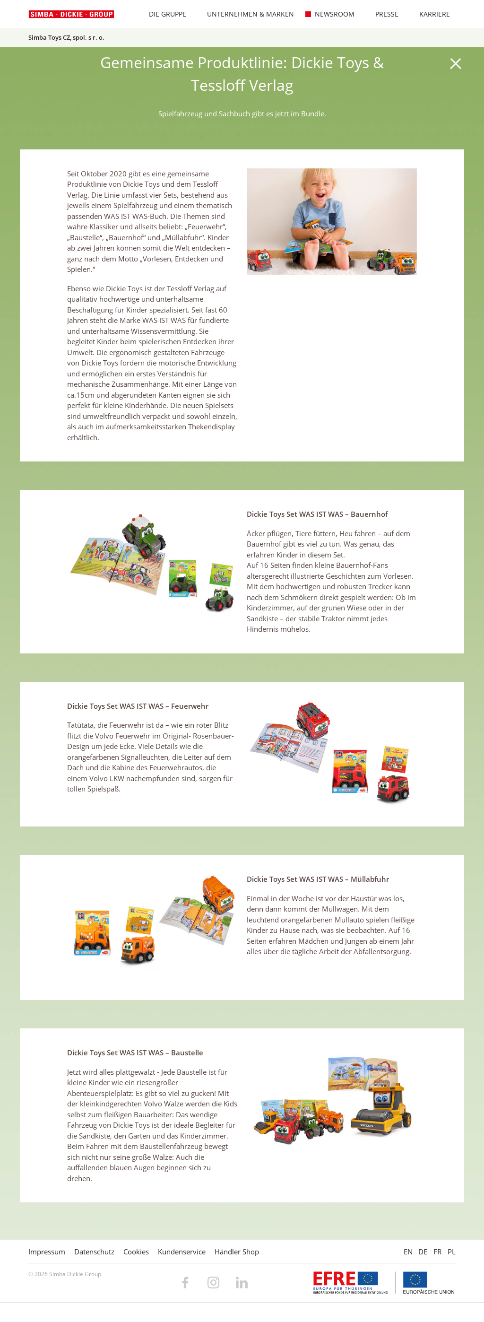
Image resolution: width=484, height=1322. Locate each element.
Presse (382, 13)
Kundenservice (182, 1251)
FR (437, 1251)
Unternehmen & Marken (246, 13)
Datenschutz (94, 1251)
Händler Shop (237, 1251)
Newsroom (329, 13)
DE (422, 1251)
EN (408, 1251)
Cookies (136, 1251)
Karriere (430, 13)
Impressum (46, 1251)
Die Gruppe (162, 13)
